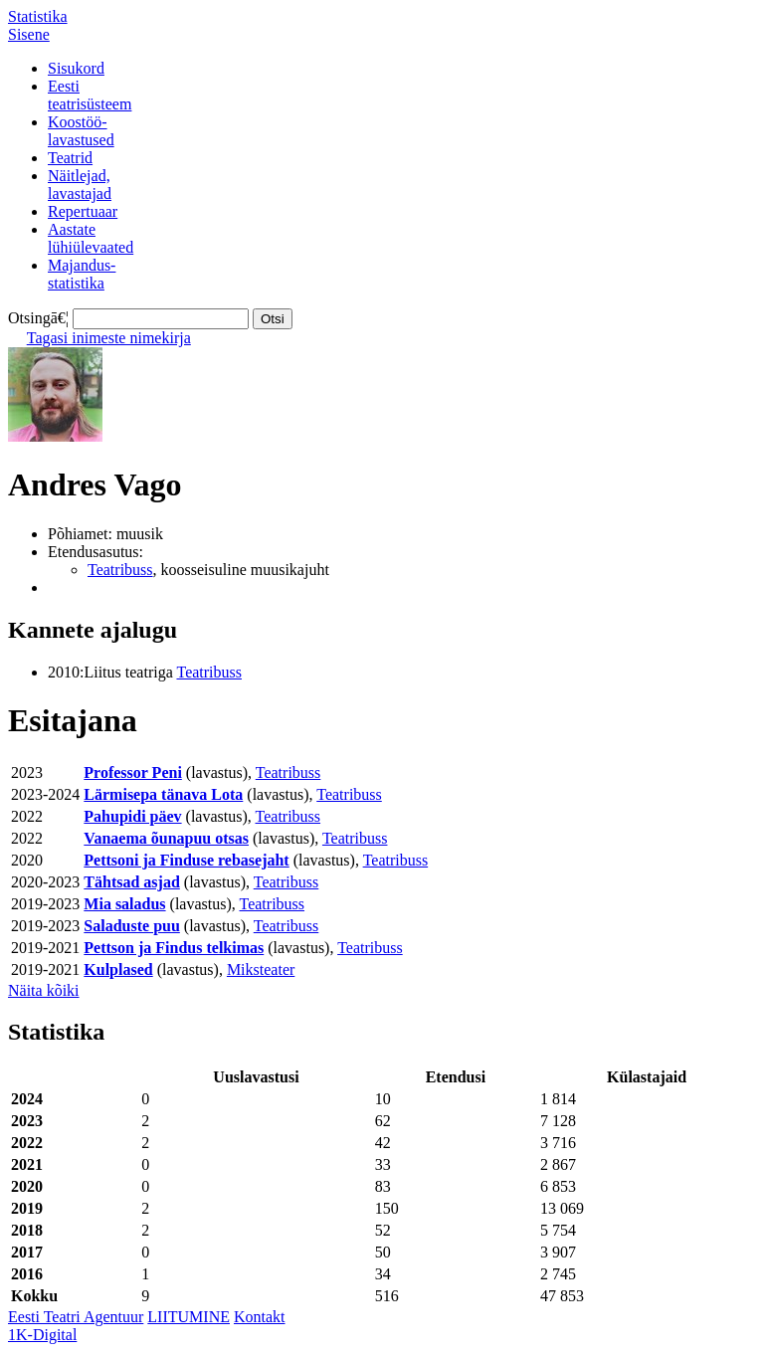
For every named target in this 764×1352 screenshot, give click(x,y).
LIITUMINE (188, 1316)
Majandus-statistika (81, 274)
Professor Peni (133, 772)
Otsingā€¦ (38, 317)
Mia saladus (124, 903)
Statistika (38, 16)
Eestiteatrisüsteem (89, 95)
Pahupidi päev (132, 816)
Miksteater (260, 969)
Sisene (29, 34)
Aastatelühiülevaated (90, 238)
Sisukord (76, 68)
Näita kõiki (44, 990)
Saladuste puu (132, 925)
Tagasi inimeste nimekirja (109, 337)
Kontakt (260, 1316)
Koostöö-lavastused (81, 130)
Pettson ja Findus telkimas (174, 947)
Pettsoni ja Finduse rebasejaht (186, 860)
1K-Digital (42, 1334)
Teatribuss (120, 569)
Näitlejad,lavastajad (79, 184)
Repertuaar (82, 211)
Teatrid (70, 157)
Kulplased (118, 969)
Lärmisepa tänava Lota (163, 794)
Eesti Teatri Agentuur (75, 1316)
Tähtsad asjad (131, 881)
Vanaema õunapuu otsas (166, 838)
